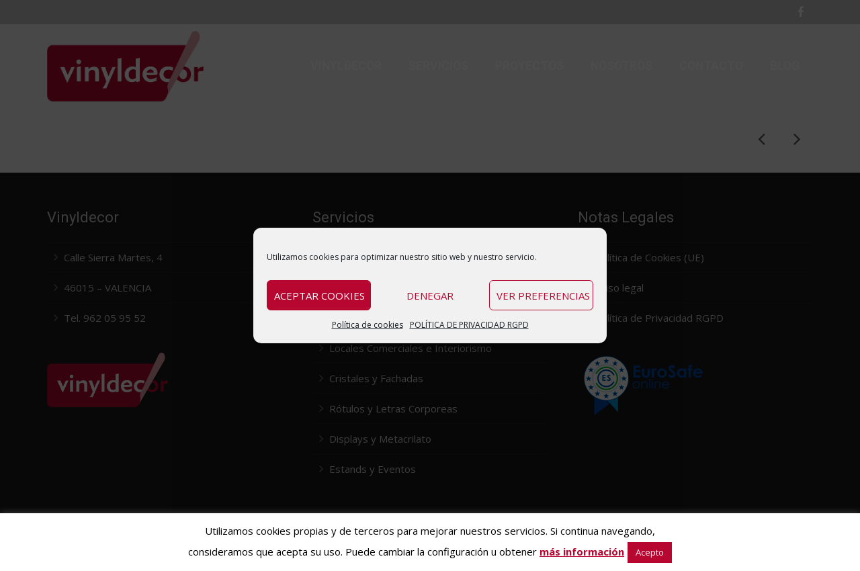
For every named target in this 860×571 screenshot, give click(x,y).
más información (582, 551)
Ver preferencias (543, 295)
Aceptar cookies (319, 295)
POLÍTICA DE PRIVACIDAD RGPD (469, 325)
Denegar (430, 295)
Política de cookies (367, 325)
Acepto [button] (650, 552)
